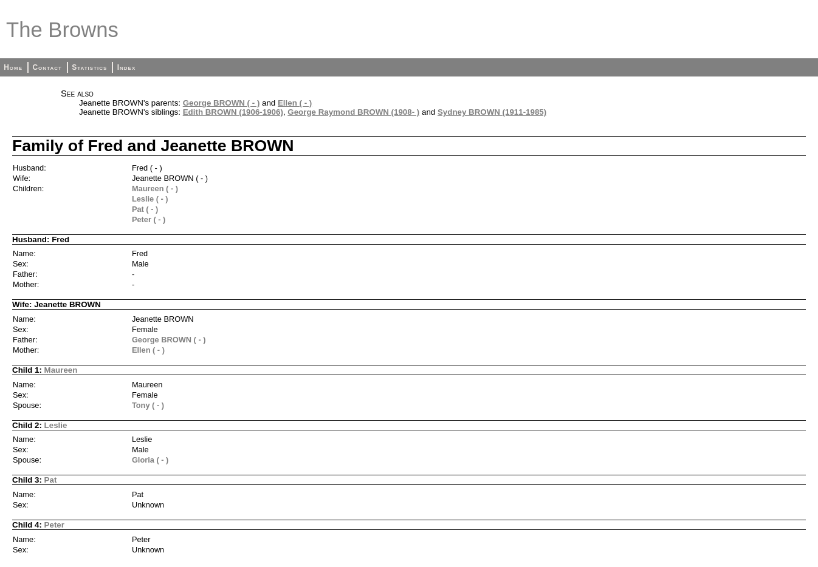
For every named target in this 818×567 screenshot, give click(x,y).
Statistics (89, 67)
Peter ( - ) (148, 219)
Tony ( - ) (148, 405)
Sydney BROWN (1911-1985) (492, 112)
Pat (50, 479)
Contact (46, 67)
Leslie (55, 425)
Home (13, 67)
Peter (54, 524)
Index (126, 67)
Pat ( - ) (145, 209)
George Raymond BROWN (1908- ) (353, 112)
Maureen (61, 370)
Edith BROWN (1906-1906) (233, 112)
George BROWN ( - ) (221, 102)
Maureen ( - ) (155, 188)
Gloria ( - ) (150, 459)
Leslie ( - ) (150, 198)
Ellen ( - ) (295, 102)
